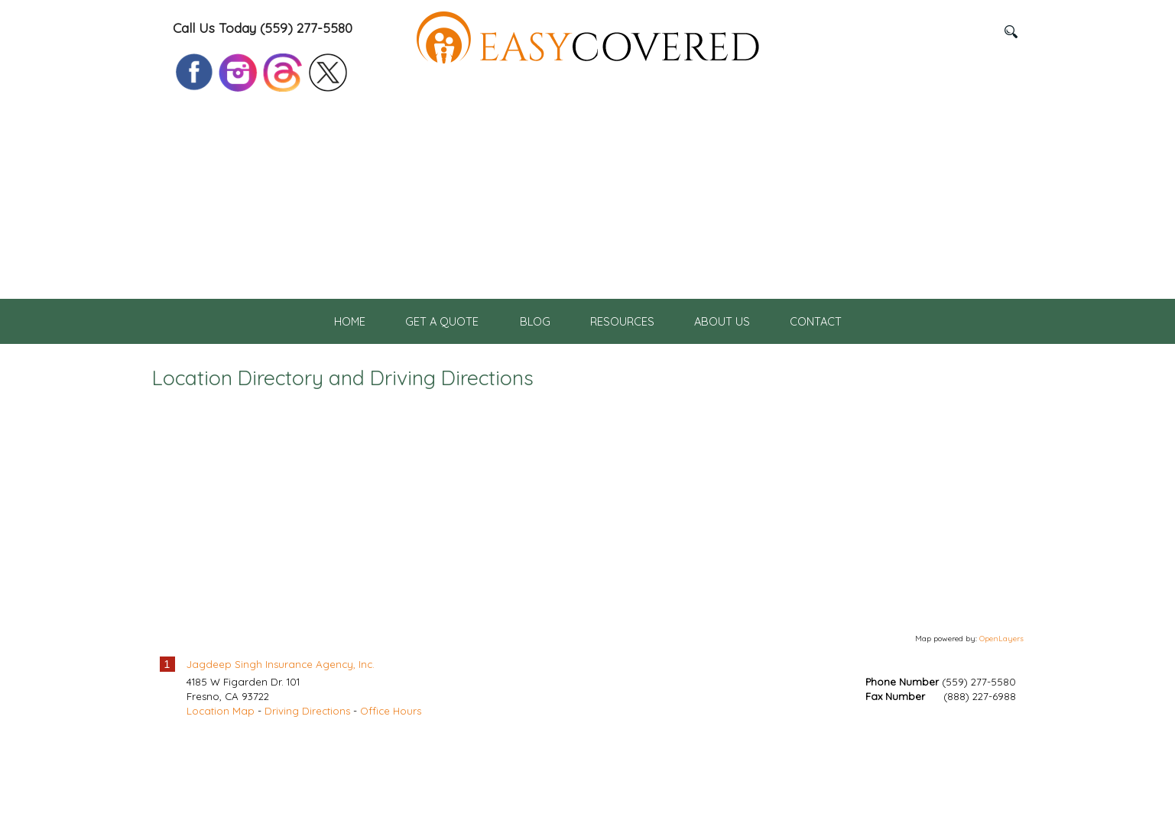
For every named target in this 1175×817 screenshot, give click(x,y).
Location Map (221, 788)
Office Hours (390, 788)
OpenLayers (1001, 715)
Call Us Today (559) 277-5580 (262, 28)
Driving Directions (307, 788)
